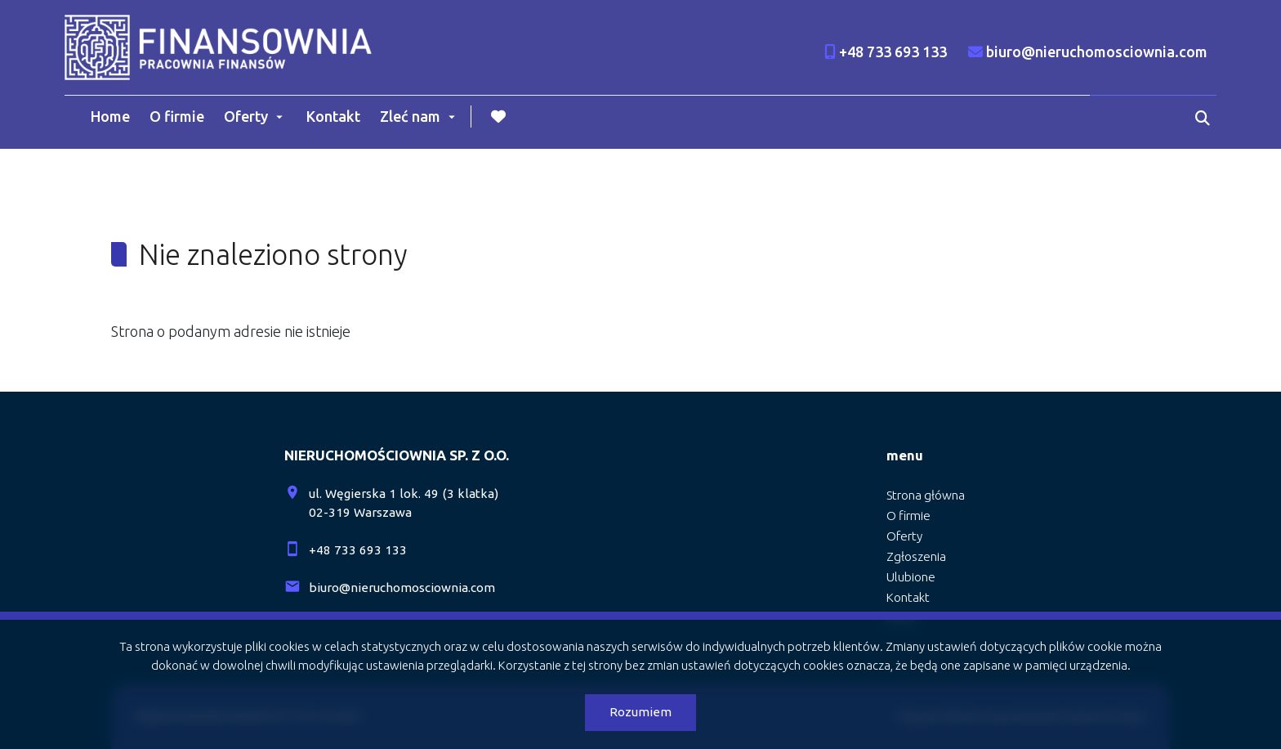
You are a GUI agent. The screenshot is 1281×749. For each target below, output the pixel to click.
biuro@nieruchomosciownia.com (402, 587)
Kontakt (333, 116)
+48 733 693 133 (358, 550)
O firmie (177, 116)
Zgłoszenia (916, 556)
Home (110, 116)
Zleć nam (410, 116)
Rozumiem (640, 712)
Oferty (246, 116)
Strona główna (925, 495)
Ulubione (910, 577)
